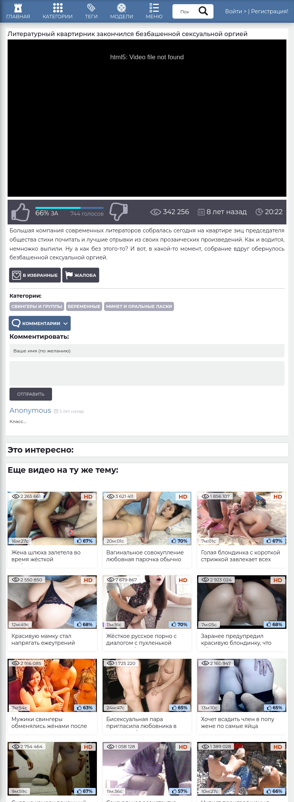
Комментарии (41, 327)
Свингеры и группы (36, 310)
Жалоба (83, 279)
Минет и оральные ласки (139, 310)
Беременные (84, 310)
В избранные (36, 279)
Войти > (253, 13)
